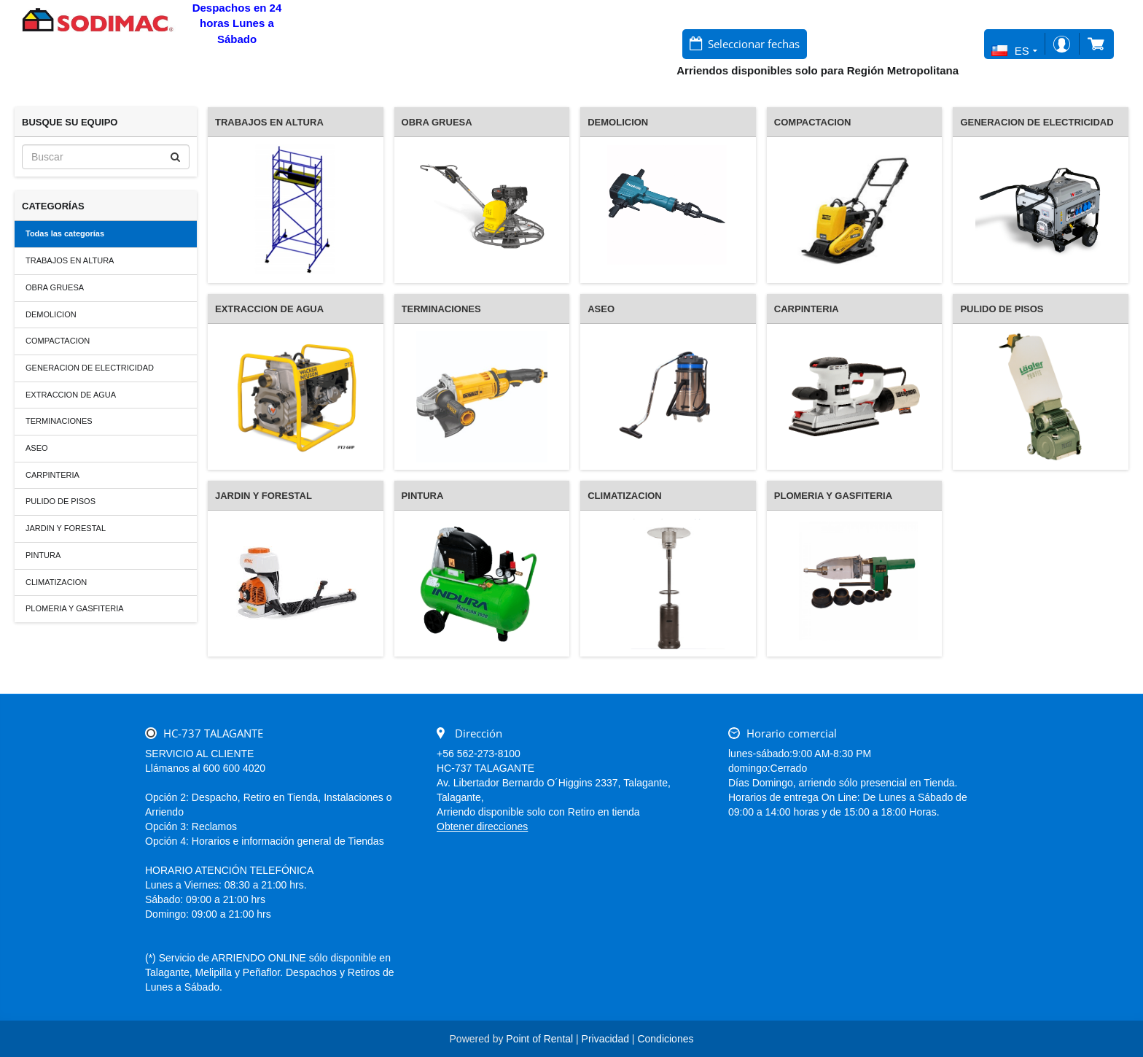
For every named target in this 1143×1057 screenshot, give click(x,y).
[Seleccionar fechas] (744, 44)
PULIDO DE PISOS (60, 501)
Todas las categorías (65, 233)
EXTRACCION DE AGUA (71, 394)
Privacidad (605, 1039)
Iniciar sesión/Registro (1061, 44)
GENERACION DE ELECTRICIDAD (90, 367)
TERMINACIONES (59, 421)
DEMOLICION (51, 314)
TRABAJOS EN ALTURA (70, 260)
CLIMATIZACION (56, 582)
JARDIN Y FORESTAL (66, 528)
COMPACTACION (58, 340)
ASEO (37, 448)
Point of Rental (539, 1039)
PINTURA (43, 555)
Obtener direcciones (482, 826)
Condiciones (665, 1039)
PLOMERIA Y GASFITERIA (75, 608)
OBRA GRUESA (55, 287)
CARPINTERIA (52, 475)
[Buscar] (106, 156)
